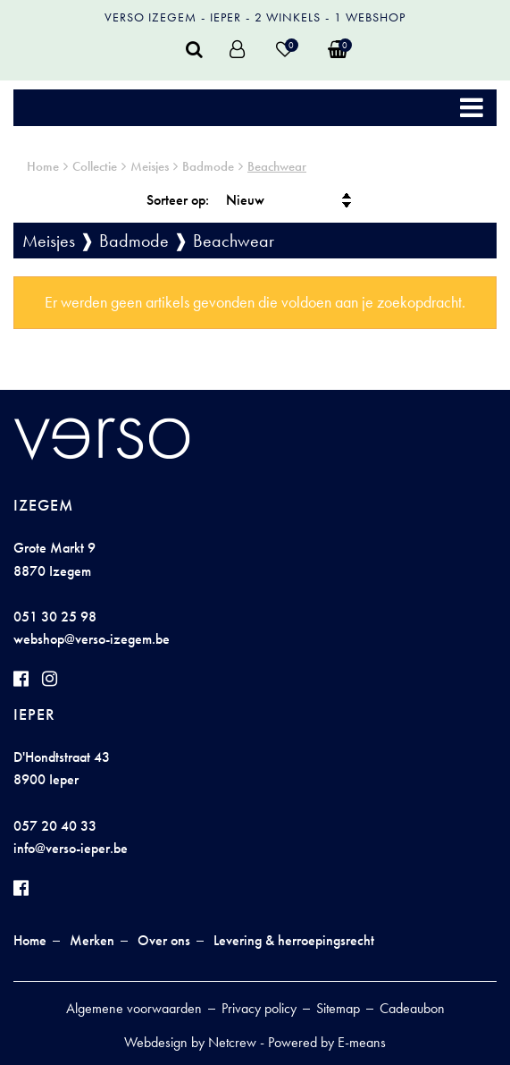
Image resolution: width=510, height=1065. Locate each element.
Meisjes (149, 166)
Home (43, 166)
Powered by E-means (327, 1042)
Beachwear (276, 166)
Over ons (164, 940)
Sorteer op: (177, 199)
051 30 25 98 (54, 616)
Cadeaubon (412, 1008)
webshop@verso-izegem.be (91, 639)
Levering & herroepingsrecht (293, 940)
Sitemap (338, 1008)
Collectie (94, 166)
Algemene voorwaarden (134, 1008)
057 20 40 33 (54, 825)
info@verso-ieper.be (70, 848)
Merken (92, 940)
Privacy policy (259, 1008)
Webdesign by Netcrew (190, 1042)
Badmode (208, 166)
